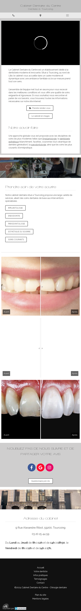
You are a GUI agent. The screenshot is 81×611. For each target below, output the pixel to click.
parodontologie (38, 144)
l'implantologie (49, 138)
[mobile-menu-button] (67, 15)
